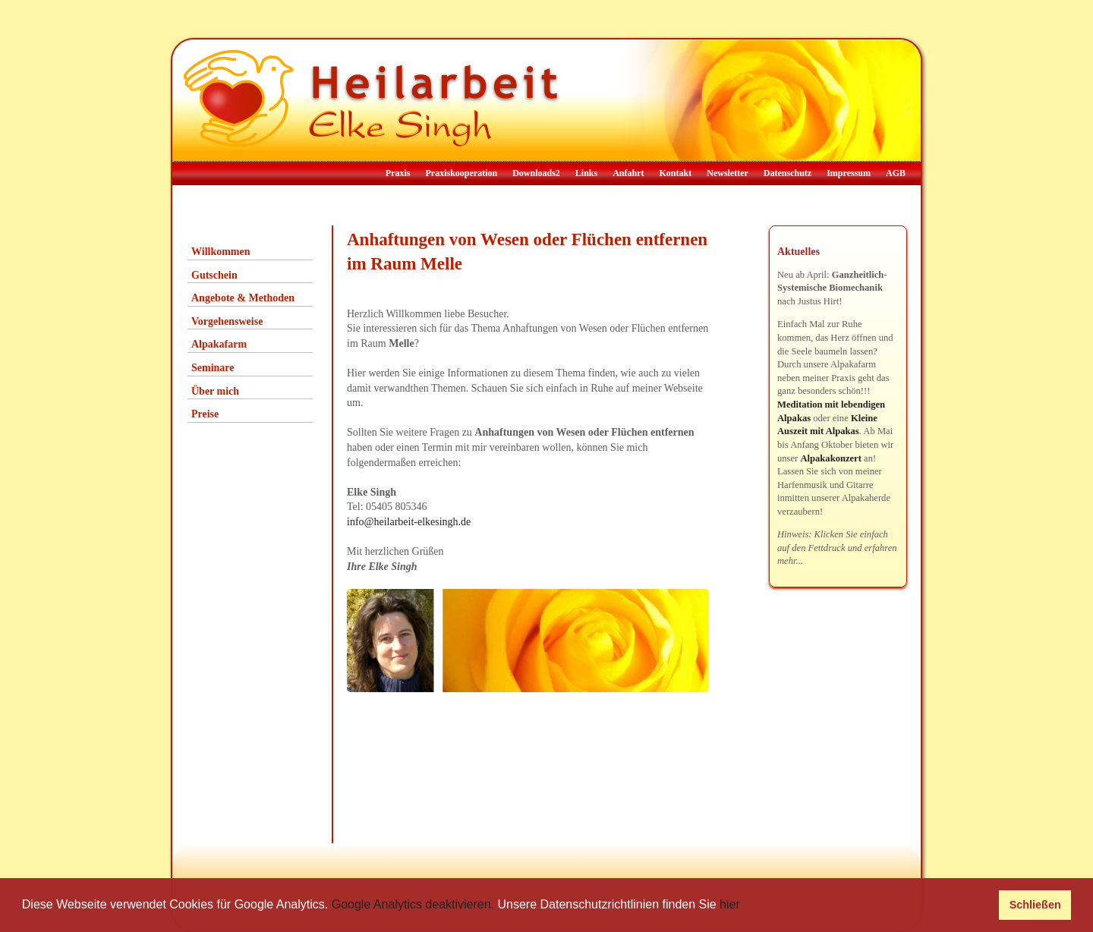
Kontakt (676, 173)
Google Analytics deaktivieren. (413, 904)
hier (730, 904)
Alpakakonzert (830, 458)
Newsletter (727, 173)
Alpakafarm (219, 344)
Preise (205, 414)
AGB (896, 173)
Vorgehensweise (227, 321)
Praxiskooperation (461, 173)
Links (586, 173)
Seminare (213, 367)
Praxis (398, 173)
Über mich (215, 391)
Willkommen (220, 251)
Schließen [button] (1035, 905)
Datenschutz (787, 173)
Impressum (849, 173)
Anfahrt (628, 173)
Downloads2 (536, 173)
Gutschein (214, 275)
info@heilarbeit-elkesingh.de (409, 521)
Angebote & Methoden (243, 298)
